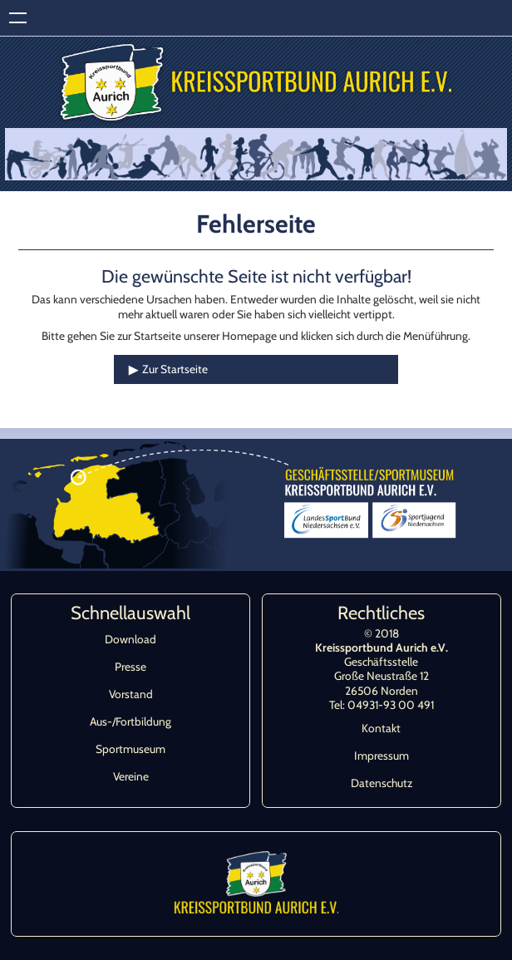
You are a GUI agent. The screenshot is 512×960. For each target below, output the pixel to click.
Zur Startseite (175, 369)
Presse (130, 666)
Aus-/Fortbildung (130, 721)
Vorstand (131, 694)
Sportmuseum (130, 749)
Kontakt (381, 728)
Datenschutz (381, 783)
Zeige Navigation (18, 18)
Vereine (131, 776)
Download (130, 639)
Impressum (381, 755)
